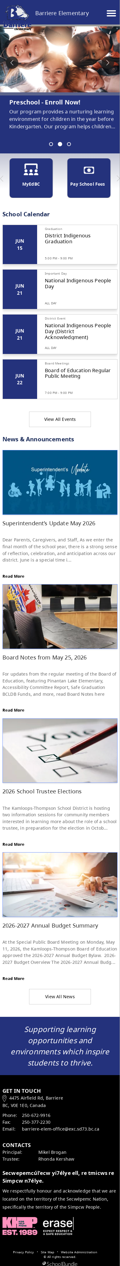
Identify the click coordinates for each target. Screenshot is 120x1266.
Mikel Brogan (52, 1152)
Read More (13, 576)
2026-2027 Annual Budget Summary (50, 925)
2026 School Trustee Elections (42, 791)
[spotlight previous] (12, 62)
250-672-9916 (36, 1115)
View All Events (60, 419)
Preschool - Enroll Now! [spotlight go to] (45, 102)
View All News (60, 996)
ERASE (58, 1226)
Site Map (47, 1252)
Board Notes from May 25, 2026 (44, 657)
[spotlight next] (108, 62)
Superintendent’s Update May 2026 (48, 523)
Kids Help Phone (19, 1226)
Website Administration (79, 1252)
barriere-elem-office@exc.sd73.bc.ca (61, 1129)
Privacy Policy (23, 1252)
